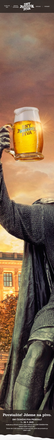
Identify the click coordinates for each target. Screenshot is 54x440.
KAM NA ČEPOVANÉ (15, 6)
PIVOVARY (47, 6)
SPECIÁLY (38, 6)
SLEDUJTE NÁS (7, 6)
